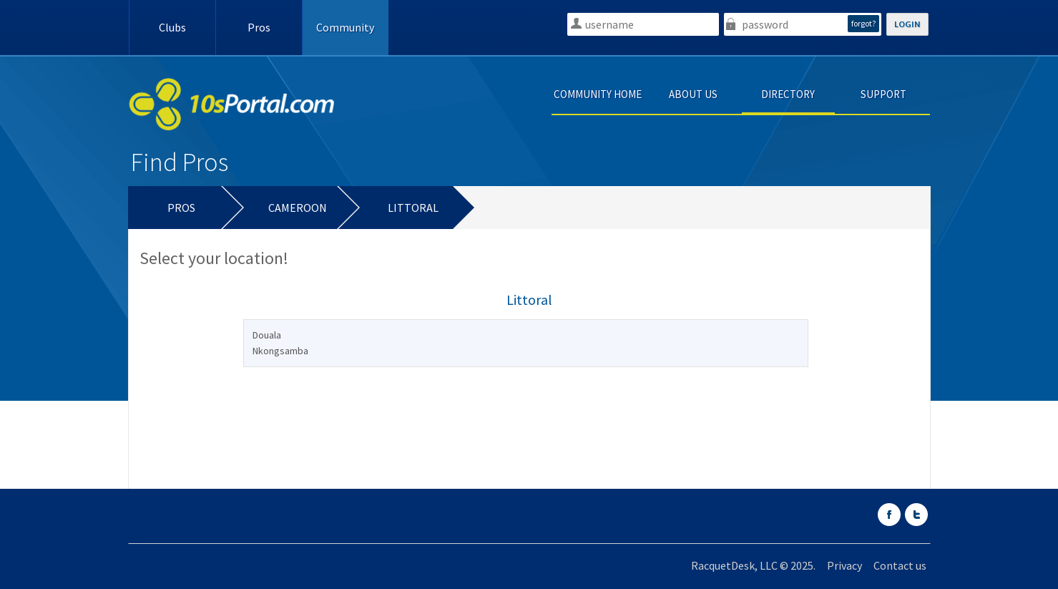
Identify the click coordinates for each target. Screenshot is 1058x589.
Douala (267, 334)
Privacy (844, 565)
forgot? (863, 23)
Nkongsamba (280, 350)
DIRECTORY (788, 94)
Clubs (172, 27)
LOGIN (907, 24)
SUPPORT (883, 94)
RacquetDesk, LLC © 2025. (753, 565)
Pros (259, 27)
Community (345, 27)
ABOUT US (693, 94)
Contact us (899, 565)
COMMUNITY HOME (598, 94)
